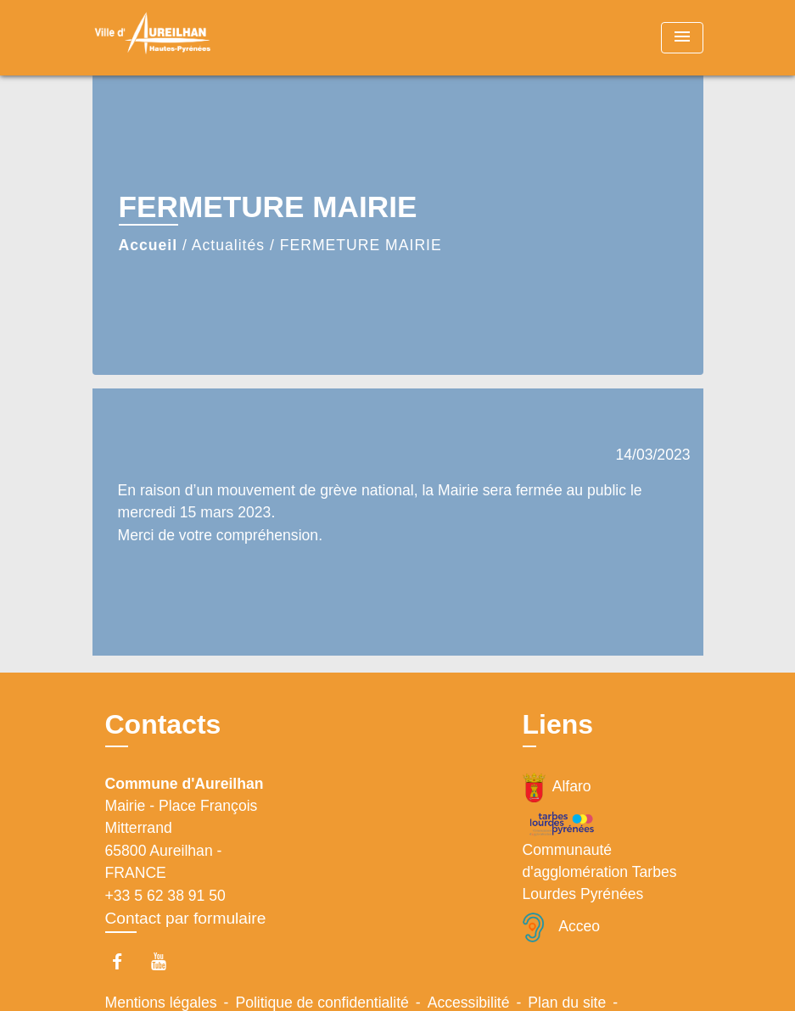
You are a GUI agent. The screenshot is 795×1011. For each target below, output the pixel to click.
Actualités (228, 245)
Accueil (148, 245)
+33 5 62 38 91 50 (165, 895)
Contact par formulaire (185, 918)
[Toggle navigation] (682, 37)
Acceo (562, 927)
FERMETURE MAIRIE (361, 245)
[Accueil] (198, 38)
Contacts (163, 724)
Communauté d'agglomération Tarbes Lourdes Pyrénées (600, 856)
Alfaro (557, 787)
